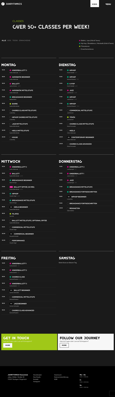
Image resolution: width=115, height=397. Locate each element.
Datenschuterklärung (61, 377)
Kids (94, 4)
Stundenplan (37, 375)
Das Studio (37, 377)
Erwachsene (24, 40)
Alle (4, 40)
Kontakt (35, 379)
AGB (55, 379)
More (7, 345)
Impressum (58, 375)
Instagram (36, 382)
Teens (15, 40)
